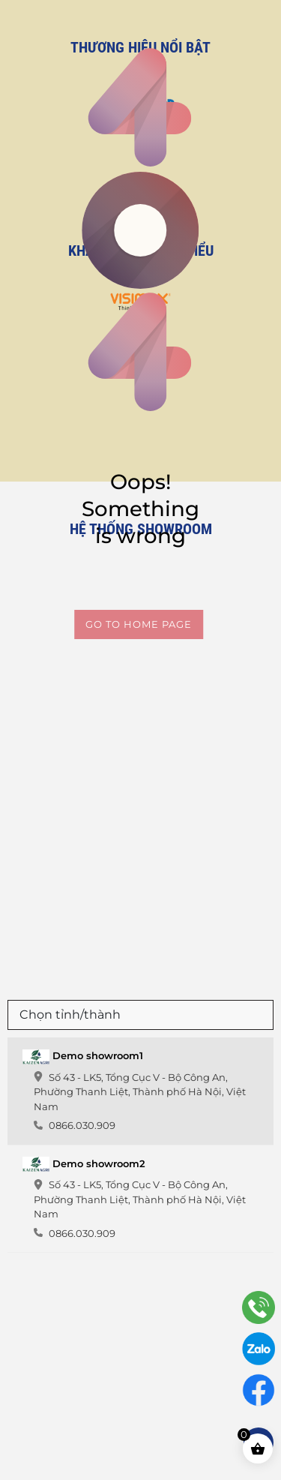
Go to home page (138, 624)
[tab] (140, 1091)
